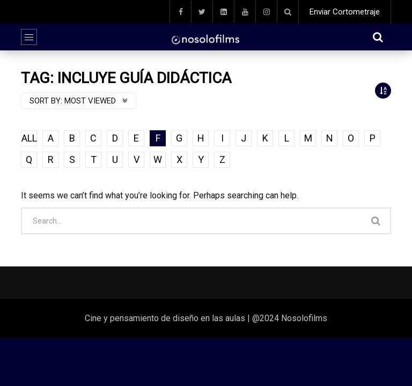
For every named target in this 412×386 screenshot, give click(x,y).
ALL (29, 138)
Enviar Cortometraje (345, 12)
